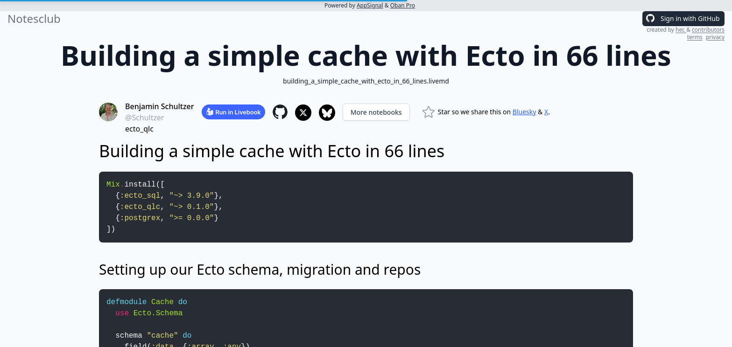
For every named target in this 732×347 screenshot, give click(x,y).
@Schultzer (144, 117)
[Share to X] (303, 112)
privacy (715, 37)
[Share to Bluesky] (327, 112)
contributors (708, 30)
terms (695, 37)
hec (681, 30)
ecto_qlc (139, 129)
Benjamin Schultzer (159, 106)
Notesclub (34, 18)
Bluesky (524, 111)
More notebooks (376, 112)
